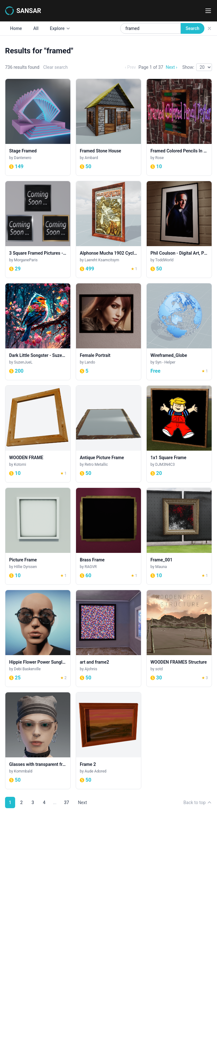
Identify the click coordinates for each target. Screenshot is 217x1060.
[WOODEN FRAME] (37, 434)
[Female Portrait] (108, 331)
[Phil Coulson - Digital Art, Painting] (179, 229)
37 (66, 802)
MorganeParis (26, 260)
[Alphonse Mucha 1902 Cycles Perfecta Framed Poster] (108, 229)
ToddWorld (164, 260)
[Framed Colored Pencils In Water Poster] (179, 127)
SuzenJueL (23, 362)
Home (16, 28)
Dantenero (22, 158)
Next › (171, 67)
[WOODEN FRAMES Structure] (179, 638)
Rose (159, 158)
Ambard (91, 158)
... (54, 802)
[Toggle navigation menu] (208, 11)
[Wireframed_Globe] (179, 331)
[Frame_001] (179, 536)
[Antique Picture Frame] (108, 434)
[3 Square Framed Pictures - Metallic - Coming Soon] (37, 229)
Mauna (161, 567)
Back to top (198, 802)
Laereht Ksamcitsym (102, 260)
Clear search (55, 67)
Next (82, 802)
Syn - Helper (165, 362)
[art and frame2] (108, 638)
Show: (188, 67)
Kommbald (23, 771)
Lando (90, 362)
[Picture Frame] (37, 536)
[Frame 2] (108, 740)
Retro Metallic (96, 464)
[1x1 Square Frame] (179, 434)
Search (192, 28)
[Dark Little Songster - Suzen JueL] (37, 331)
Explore (60, 28)
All (35, 28)
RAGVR (91, 567)
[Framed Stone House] (108, 127)
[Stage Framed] (37, 127)
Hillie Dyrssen (25, 567)
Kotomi (20, 464)
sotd (159, 669)
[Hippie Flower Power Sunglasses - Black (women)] (37, 638)
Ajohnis (91, 669)
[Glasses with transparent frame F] (37, 740)
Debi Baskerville (27, 669)
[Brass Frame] (108, 536)
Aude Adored (95, 771)
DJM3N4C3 (165, 464)
